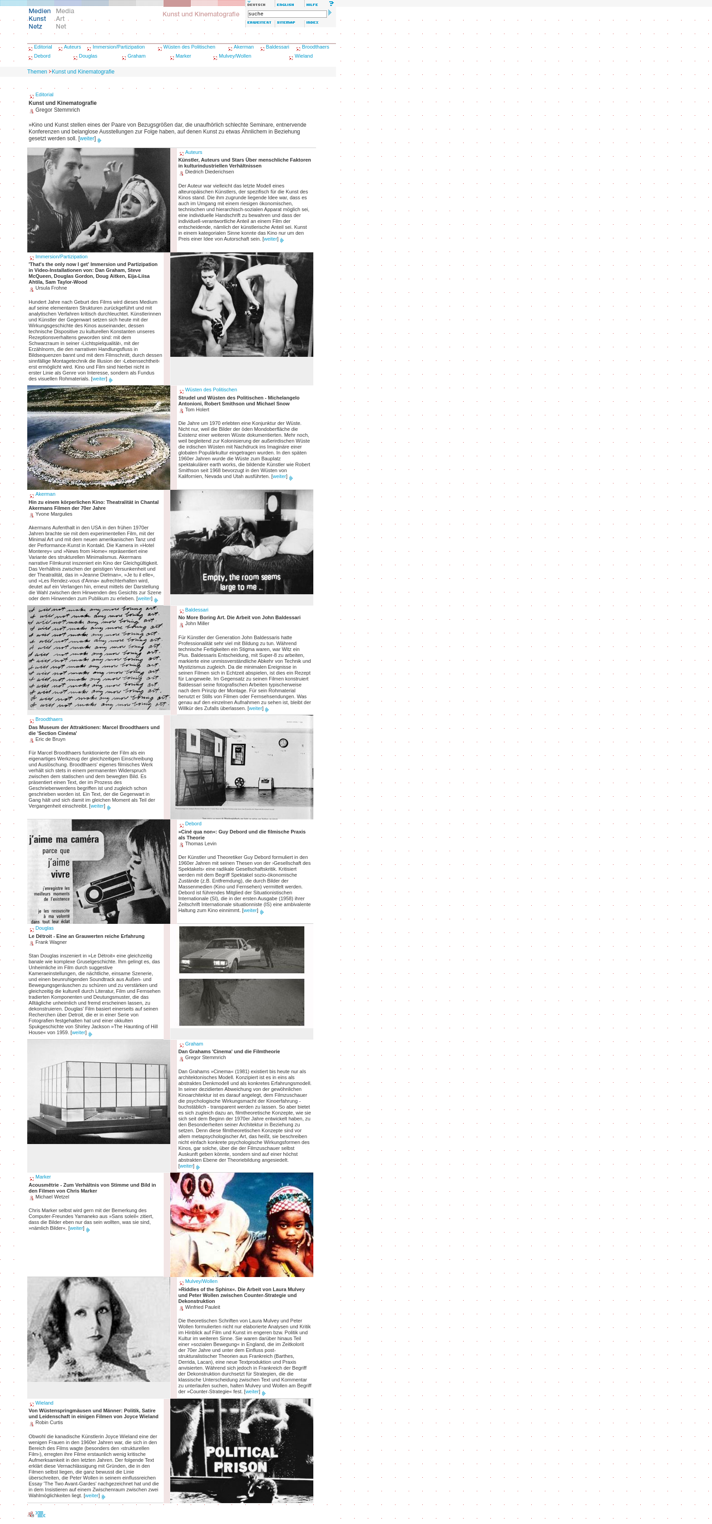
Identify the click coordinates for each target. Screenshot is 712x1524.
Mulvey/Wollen (235, 56)
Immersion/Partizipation (119, 46)
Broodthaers (315, 46)
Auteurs (72, 46)
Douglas (88, 56)
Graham (137, 56)
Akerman (244, 46)
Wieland (304, 56)
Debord (42, 56)
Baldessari (277, 46)
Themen (37, 72)
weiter (87, 138)
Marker (183, 56)
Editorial (43, 46)
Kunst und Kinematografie (83, 72)
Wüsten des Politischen (189, 46)
